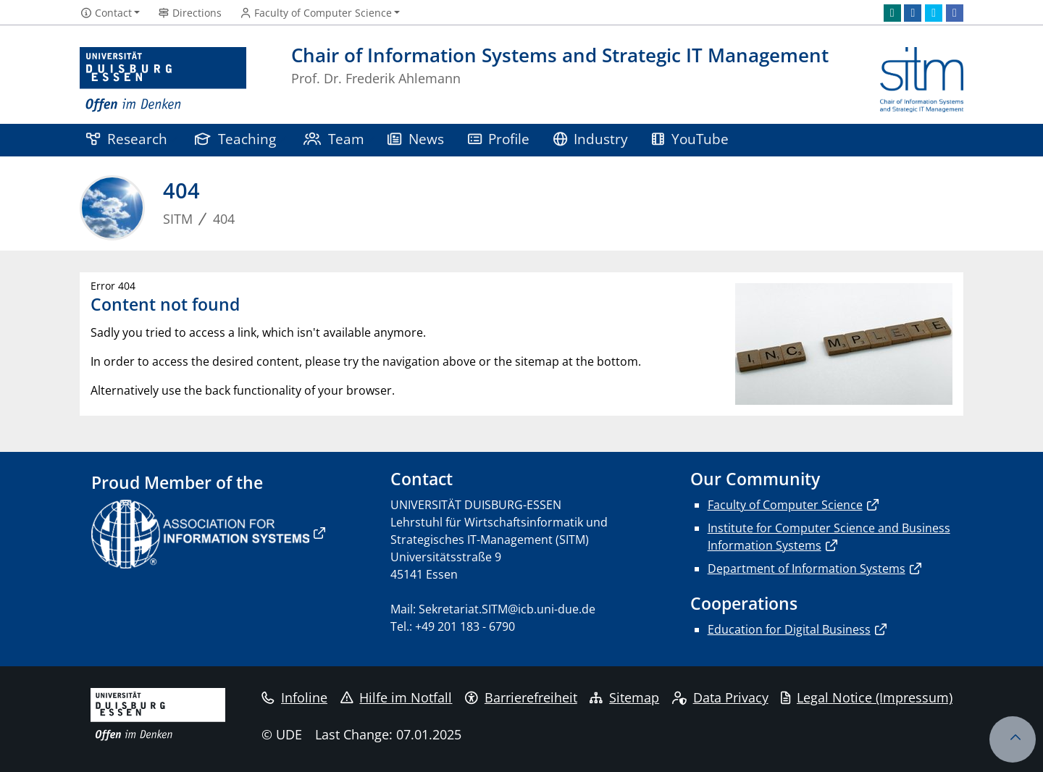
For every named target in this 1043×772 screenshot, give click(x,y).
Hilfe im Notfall (396, 697)
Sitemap (624, 697)
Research (126, 138)
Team (333, 138)
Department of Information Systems (806, 568)
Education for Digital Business (789, 629)
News (416, 138)
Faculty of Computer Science (785, 505)
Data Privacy (720, 697)
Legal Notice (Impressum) (866, 697)
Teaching (235, 138)
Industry (591, 138)
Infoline (294, 697)
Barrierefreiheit (521, 697)
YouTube (690, 138)
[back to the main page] (921, 80)
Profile (499, 138)
